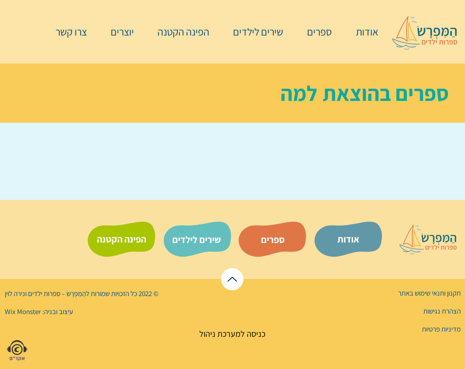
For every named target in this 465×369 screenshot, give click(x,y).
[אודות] (348, 239)
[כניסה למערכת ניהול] (232, 333)
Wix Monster (23, 311)
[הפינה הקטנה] (121, 239)
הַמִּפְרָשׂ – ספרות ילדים (56, 293)
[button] (314, 32)
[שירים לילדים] (196, 239)
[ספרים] (273, 239)
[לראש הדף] (232, 279)
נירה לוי (15, 293)
